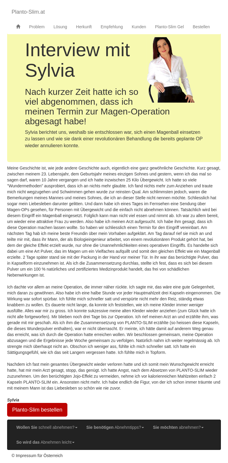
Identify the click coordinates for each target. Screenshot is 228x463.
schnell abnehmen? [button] (46, 427)
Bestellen (201, 26)
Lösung (60, 26)
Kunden (139, 26)
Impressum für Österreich (39, 455)
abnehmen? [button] (178, 427)
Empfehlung (112, 26)
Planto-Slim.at (28, 12)
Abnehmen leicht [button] (45, 442)
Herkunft (84, 26)
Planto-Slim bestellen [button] (37, 410)
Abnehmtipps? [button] (115, 427)
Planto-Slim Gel (169, 26)
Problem (37, 26)
